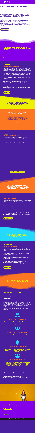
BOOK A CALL (7, 92)
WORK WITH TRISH (4, 29)
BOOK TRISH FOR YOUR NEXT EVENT (17, 171)
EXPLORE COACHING (8, 218)
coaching (16, 51)
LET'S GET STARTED (8, 57)
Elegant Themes (15, 418)
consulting (9, 51)
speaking (12, 51)
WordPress (25, 418)
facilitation (21, 51)
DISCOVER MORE (7, 267)
